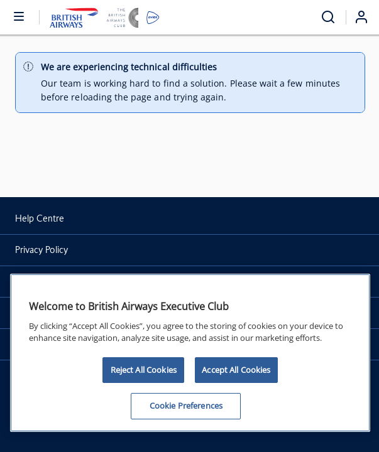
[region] (190, 353)
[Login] (366, 16)
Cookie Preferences (186, 405)
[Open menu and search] (328, 17)
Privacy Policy (41, 250)
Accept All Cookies (236, 369)
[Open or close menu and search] (19, 15)
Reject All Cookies (144, 369)
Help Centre (39, 218)
